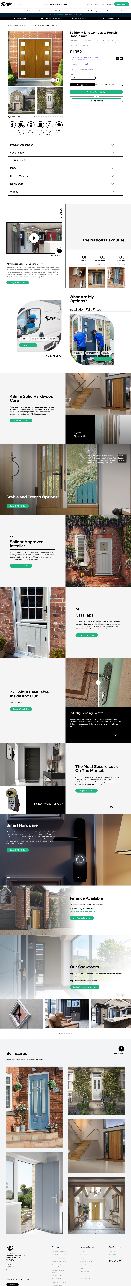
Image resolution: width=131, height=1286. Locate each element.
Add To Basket (96, 100)
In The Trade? (90, 4)
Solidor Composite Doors (21, 25)
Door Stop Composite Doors (59, 1251)
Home (10, 25)
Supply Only (82, 85)
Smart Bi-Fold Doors (57, 1275)
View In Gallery (14, 117)
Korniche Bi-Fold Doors (57, 1279)
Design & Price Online (96, 92)
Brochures (110, 4)
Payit (81, 1268)
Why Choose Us (84, 1254)
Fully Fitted (110, 85)
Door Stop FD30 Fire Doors (59, 1254)
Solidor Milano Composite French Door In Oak (43, 25)
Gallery (97, 4)
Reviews (103, 4)
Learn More (28, 345)
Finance (82, 1258)
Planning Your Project (85, 1265)
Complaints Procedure (86, 1261)
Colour (72, 75)
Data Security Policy (85, 1278)
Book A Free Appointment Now (84, 987)
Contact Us (112, 1251)
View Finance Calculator (82, 918)
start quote (121, 4)
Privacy (82, 1275)
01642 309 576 (113, 1257)
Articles (82, 1251)
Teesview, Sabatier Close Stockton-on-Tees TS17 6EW (15, 1257)
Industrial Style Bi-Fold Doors (59, 1282)
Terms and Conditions (85, 1271)
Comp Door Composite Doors (59, 1261)
